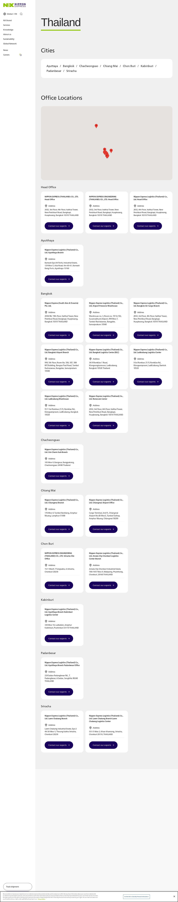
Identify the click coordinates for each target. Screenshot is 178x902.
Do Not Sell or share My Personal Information (136, 897)
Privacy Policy (41, 899)
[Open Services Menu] (15, 27)
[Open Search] (23, 16)
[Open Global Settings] (12, 16)
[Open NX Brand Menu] (15, 22)
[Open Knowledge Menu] (15, 32)
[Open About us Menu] (15, 36)
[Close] (174, 896)
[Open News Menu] (15, 52)
